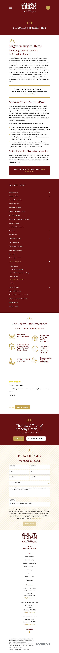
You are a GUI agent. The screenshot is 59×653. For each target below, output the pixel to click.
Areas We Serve (29, 577)
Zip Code (33, 477)
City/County (13, 477)
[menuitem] (28, 192)
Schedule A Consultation (36, 438)
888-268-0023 (29, 548)
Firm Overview (29, 556)
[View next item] (13, 407)
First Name (12, 466)
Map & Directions (29, 598)
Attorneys (29, 570)
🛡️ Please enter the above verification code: (20, 503)
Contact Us (18, 438)
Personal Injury (29, 560)
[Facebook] (29, 632)
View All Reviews (22, 407)
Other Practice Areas (29, 566)
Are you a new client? (15, 482)
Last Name (33, 466)
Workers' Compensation (29, 563)
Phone (11, 471)
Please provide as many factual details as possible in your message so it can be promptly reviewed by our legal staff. (29, 488)
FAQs (29, 573)
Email (32, 471)
